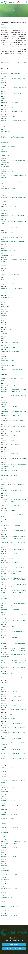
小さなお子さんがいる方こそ (8, 787)
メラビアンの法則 (5, 920)
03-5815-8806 (14, 944)
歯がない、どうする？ (6, 192)
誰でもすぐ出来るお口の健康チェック (10, 415)
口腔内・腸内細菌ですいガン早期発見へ (10, 342)
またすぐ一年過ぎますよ (7, 521)
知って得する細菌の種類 (7, 107)
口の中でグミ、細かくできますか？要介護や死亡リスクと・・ (13, 183)
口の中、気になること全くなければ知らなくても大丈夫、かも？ (13, 531)
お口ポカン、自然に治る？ (7, 449)
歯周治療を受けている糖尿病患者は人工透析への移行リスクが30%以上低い (13, 161)
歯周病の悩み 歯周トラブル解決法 (9, 827)
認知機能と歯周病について (7, 210)
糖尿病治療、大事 (5, 265)
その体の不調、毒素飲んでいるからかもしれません (13, 426)
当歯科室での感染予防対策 (7, 626)
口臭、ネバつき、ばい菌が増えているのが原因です (13, 549)
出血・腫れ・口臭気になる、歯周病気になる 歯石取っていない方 (13, 621)
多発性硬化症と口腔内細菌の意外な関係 (10, 73)
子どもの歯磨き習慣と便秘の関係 (9, 228)
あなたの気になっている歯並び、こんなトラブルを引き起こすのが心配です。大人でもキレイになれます (13, 668)
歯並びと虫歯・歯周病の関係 (8, 718)
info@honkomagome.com (14, 948)
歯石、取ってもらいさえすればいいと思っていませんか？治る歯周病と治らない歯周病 (13, 842)
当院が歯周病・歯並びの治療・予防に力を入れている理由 (13, 733)
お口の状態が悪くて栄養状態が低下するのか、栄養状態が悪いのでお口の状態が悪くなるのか (13, 390)
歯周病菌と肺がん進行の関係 (8, 116)
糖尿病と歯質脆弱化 (6, 306)
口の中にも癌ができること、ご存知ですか (11, 525)
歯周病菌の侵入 (4, 402)
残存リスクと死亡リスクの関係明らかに (10, 385)
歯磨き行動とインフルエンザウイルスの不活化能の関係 (13, 121)
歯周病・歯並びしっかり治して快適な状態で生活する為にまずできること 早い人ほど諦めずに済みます (13, 642)
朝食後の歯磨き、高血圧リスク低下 (9, 102)
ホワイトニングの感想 (6, 714)
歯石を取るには (4, 901)
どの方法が (3, 823)
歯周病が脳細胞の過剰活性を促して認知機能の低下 (13, 241)
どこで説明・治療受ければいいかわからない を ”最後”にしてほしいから (12, 572)
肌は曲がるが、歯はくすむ (7, 879)
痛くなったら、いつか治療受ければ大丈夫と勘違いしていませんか (13, 515)
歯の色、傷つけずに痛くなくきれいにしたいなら (13, 490)
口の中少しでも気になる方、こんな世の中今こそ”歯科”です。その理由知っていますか (13, 585)
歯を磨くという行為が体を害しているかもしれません (13, 78)
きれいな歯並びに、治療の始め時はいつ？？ (11, 805)
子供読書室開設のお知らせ (7, 255)
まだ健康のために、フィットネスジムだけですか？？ (13, 567)
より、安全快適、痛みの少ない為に (9, 888)
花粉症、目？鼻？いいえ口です (8, 440)
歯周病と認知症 (4, 142)
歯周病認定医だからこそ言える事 (9, 705)
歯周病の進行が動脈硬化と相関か (9, 171)
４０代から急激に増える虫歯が (8, 347)
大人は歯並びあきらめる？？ (8, 836)
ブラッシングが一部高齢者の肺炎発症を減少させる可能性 (13, 396)
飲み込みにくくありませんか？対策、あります (12, 111)
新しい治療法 (4, 246)
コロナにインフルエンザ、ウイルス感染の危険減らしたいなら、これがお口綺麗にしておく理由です (13, 591)
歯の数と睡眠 (4, 151)
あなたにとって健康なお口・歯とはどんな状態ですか (13, 709)
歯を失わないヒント (6, 796)
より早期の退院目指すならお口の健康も (10, 351)
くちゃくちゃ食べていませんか (8, 206)
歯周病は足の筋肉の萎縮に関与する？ (10, 274)
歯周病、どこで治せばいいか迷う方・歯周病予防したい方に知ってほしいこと (13, 743)
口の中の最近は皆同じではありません (10, 293)
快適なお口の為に (5, 883)
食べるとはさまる (5, 892)
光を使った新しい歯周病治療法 (8, 510)
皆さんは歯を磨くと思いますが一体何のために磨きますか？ (13, 216)
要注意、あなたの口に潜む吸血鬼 (9, 637)
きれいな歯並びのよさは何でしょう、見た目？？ (12, 749)
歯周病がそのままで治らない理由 (9, 915)
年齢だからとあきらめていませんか (9, 906)
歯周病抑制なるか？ (6, 356)
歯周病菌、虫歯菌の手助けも (8, 360)
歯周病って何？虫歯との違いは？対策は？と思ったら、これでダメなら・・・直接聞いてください (13, 537)
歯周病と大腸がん (5, 333)
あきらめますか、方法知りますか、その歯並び (12, 700)
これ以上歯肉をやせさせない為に (9, 809)
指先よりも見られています (7, 767)
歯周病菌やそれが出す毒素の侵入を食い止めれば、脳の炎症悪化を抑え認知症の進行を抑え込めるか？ (13, 137)
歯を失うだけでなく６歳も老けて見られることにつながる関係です (13, 597)
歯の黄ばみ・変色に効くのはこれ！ (9, 814)
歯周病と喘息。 (4, 311)
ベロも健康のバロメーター (7, 201)
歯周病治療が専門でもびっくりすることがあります (13, 727)
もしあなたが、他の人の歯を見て (9, 856)
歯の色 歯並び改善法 (6, 910)
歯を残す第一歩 (4, 771)
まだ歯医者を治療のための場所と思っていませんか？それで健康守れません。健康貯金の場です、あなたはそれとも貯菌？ (13, 579)
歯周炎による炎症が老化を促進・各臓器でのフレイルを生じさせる (13, 222)
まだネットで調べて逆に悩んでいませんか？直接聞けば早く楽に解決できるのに (13, 465)
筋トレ (2, 279)
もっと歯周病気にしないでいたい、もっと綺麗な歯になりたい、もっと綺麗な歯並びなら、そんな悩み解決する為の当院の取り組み (13, 649)
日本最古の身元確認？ (6, 329)
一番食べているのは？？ (7, 315)
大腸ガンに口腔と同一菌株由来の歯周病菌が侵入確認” (14, 411)
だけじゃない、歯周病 (6, 897)
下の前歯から (4, 324)
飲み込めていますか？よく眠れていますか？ (11, 288)
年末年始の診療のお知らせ (7, 673)
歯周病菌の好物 (4, 791)
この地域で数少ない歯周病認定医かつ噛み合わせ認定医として (13, 781)
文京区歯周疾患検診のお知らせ (8, 188)
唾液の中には (4, 374)
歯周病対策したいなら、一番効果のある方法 (11, 696)
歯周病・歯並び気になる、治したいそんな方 (11, 678)
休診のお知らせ (4, 682)
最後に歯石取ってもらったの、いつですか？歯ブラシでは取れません (13, 615)
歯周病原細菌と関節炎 (6, 297)
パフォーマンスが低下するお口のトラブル (11, 93)
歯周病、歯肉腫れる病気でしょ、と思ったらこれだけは (13, 543)
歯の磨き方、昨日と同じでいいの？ (9, 475)
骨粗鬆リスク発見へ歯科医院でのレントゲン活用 (12, 284)
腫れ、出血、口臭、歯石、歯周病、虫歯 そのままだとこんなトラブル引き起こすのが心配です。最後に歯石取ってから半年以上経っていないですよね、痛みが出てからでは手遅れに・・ (13, 662)
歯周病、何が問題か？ (6, 870)
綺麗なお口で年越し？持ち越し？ (9, 470)
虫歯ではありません (6, 776)
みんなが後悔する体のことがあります (10, 609)
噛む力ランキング (5, 338)
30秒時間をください (6, 155)
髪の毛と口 (3, 82)
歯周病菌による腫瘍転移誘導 (8, 146)
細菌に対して (4, 127)
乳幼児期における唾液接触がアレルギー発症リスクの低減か (13, 379)
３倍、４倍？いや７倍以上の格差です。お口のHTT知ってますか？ (13, 459)
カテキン (3, 270)
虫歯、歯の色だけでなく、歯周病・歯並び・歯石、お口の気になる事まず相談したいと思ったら (13, 500)
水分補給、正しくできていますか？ (9, 302)
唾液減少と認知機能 (6, 166)
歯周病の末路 (4, 865)
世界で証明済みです (6, 495)
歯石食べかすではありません (8, 687)
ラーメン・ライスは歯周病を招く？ (9, 453)
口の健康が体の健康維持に (7, 818)
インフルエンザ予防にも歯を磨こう (9, 406)
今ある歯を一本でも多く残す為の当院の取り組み (12, 723)
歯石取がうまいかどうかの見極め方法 (10, 505)
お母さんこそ (4, 861)
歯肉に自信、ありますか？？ (8, 800)
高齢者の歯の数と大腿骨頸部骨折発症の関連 (11, 237)
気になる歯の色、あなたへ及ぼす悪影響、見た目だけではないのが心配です (13, 655)
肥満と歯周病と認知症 (6, 131)
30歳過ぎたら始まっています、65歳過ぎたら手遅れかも (14, 485)
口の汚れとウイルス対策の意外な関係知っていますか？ (13, 632)
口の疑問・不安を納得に (7, 558)
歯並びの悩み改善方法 (6, 832)
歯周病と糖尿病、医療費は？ (8, 232)
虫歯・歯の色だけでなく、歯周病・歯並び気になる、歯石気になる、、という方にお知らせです (13, 604)
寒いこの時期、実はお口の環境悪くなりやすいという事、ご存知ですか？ (13, 260)
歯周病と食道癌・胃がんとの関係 (9, 435)
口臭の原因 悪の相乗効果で (8, 365)
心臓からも (3, 852)
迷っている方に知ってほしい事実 (9, 874)
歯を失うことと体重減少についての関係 (10, 431)
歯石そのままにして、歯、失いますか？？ (11, 738)
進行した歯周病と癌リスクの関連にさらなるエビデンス (13, 421)
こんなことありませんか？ (7, 479)
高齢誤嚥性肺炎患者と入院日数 (8, 250)
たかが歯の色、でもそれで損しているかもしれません (13, 753)
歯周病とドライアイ (6, 320)
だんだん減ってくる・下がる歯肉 (9, 691)
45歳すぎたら (4, 762)
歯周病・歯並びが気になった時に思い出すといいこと (13, 758)
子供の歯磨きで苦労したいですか (9, 847)
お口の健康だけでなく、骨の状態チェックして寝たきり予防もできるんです (13, 88)
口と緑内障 (3, 98)
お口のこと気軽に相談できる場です (9, 562)
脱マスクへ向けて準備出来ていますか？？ (11, 444)
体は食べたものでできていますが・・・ (10, 553)
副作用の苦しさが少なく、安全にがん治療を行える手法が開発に (13, 176)
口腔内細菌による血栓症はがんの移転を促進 (11, 369)
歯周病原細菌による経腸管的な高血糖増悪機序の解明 (13, 197)
